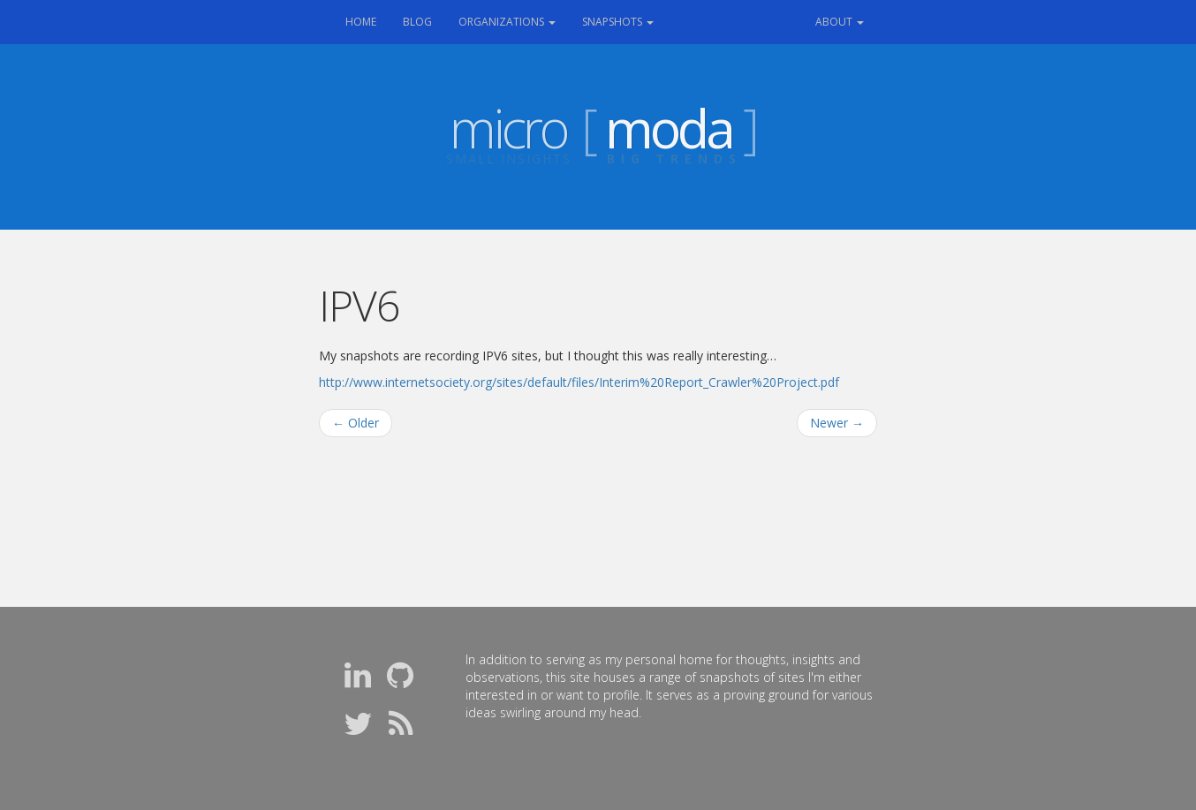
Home (367, 20)
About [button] (839, 21)
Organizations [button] (507, 21)
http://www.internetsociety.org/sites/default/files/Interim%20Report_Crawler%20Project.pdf (579, 382)
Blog (417, 21)
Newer (837, 422)
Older (355, 422)
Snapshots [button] (618, 21)
